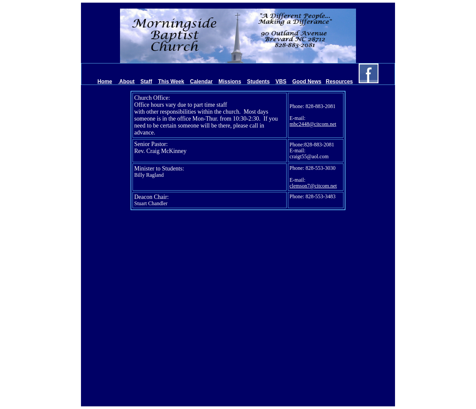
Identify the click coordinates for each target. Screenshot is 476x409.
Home (105, 81)
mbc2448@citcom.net (313, 124)
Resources (339, 81)
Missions (229, 81)
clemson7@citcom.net (313, 186)
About (126, 81)
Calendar (201, 81)
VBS (281, 81)
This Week (171, 81)
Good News (306, 81)
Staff (146, 81)
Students (258, 81)
